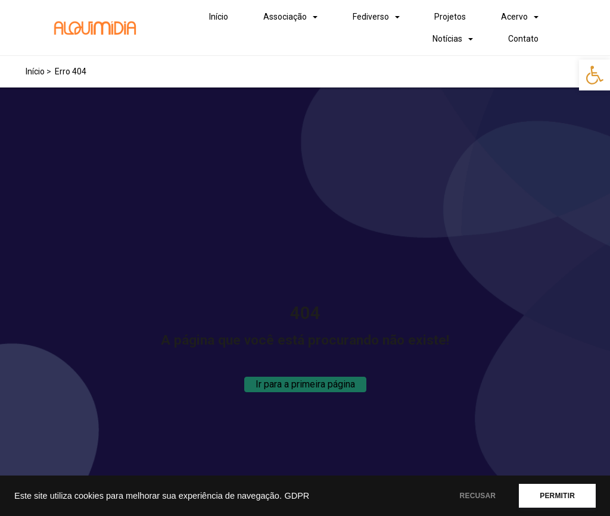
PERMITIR (557, 496)
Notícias (447, 38)
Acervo (514, 16)
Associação (285, 16)
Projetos (450, 16)
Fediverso (371, 16)
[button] (594, 75)
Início (218, 16)
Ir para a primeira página (305, 384)
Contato (523, 38)
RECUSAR (478, 496)
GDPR (296, 496)
